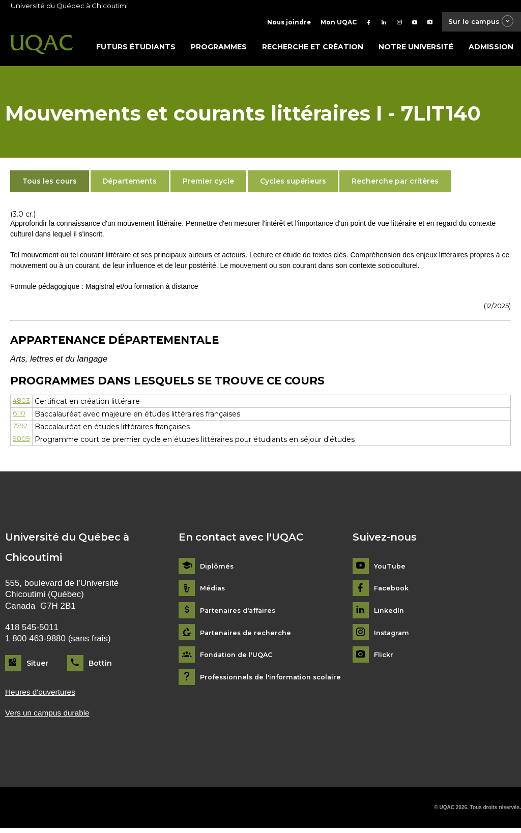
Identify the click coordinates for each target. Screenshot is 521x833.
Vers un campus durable (51, 717)
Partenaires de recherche (248, 635)
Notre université (416, 49)
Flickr (384, 657)
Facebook (393, 591)
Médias (213, 591)
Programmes (219, 49)
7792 (22, 429)
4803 (22, 403)
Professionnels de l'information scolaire (276, 679)
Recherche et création (312, 49)
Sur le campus (477, 22)
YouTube (390, 568)
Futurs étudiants (136, 49)
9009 (22, 442)
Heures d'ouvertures (43, 695)
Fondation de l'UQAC (239, 657)
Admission (491, 49)
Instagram (393, 635)
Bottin (100, 665)
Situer (37, 665)
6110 (20, 416)
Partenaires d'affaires (241, 613)
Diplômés (218, 568)
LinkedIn (390, 613)
